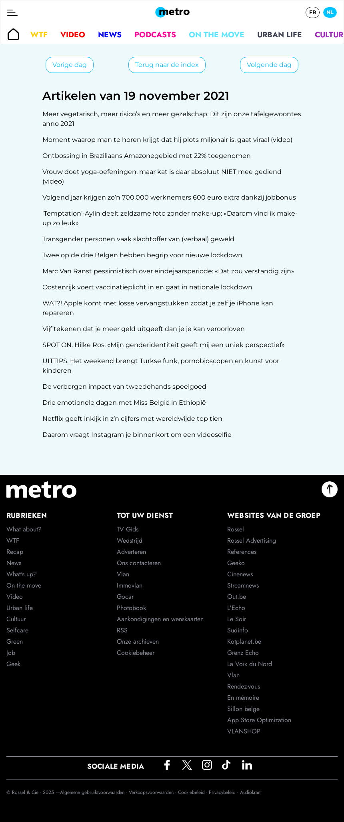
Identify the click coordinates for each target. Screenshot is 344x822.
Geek (13, 664)
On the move (216, 34)
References (241, 551)
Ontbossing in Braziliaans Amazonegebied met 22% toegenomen (146, 156)
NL (330, 12)
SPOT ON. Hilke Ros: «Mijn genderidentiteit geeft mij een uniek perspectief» (163, 345)
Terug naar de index (167, 65)
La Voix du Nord (249, 664)
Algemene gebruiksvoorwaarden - (94, 792)
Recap (14, 551)
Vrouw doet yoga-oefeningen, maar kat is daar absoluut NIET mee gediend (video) (162, 176)
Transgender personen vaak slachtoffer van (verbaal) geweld (138, 239)
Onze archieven (138, 641)
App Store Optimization (259, 720)
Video (72, 34)
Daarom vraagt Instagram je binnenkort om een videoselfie (137, 434)
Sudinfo (237, 630)
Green (14, 641)
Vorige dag (69, 65)
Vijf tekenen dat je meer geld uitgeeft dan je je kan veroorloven (143, 329)
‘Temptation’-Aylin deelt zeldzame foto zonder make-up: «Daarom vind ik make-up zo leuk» (170, 218)
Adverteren (131, 551)
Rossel (235, 529)
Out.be (236, 596)
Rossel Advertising (251, 540)
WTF (39, 34)
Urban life (279, 34)
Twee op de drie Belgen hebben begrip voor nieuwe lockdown (142, 255)
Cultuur (16, 619)
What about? (24, 529)
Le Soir (236, 619)
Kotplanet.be (244, 641)
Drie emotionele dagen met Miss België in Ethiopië (124, 402)
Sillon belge (243, 708)
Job (10, 652)
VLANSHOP (243, 731)
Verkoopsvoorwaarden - (153, 792)
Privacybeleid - (224, 792)
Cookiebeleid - (193, 792)
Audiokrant (251, 792)
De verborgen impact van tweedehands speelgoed (124, 386)
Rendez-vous (243, 686)
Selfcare (17, 630)
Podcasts (155, 34)
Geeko (236, 563)
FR (312, 12)
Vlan (123, 574)
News (110, 34)
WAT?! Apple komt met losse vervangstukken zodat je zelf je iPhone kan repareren (157, 308)
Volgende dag (269, 65)
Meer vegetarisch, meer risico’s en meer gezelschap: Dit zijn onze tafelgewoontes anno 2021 (171, 118)
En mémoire (243, 697)
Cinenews (240, 574)
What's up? (21, 574)
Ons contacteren (139, 563)
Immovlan (129, 585)
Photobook (131, 607)
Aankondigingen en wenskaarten (160, 619)
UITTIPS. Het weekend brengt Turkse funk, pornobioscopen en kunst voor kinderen (160, 365)
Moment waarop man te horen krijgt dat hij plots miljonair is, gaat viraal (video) (167, 139)
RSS (122, 630)
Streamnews (243, 585)
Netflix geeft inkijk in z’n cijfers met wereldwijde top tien (132, 418)
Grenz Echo (243, 652)
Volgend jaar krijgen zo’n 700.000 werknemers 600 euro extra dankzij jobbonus (169, 197)
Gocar (125, 596)
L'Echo (236, 607)
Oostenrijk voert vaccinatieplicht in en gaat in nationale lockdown (147, 287)
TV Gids (127, 529)
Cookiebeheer (135, 652)
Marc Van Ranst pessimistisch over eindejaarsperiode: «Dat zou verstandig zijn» (168, 271)
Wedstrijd (129, 540)
